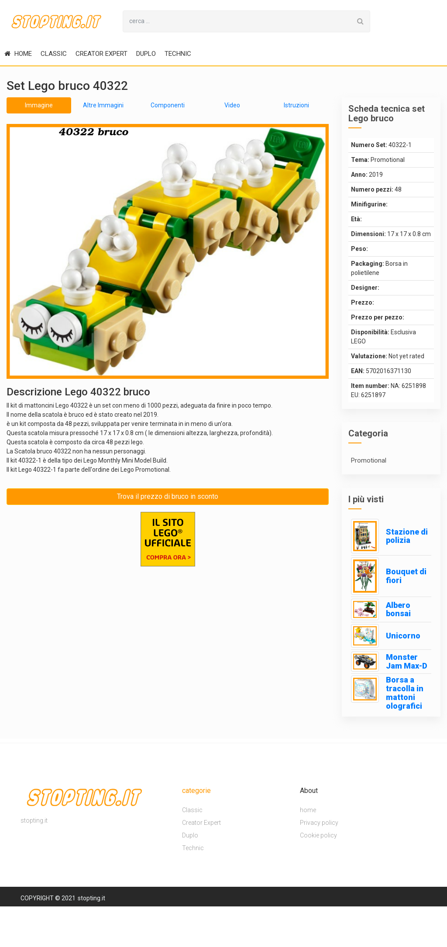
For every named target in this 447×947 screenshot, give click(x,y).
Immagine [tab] (39, 105)
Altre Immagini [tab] (103, 105)
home (18, 54)
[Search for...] (237, 21)
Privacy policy (319, 822)
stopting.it (91, 898)
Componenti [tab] (168, 105)
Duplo (146, 54)
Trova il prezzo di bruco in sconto (167, 496)
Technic (178, 54)
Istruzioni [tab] (296, 105)
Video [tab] (232, 105)
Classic (54, 54)
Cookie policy (318, 835)
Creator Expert (101, 54)
